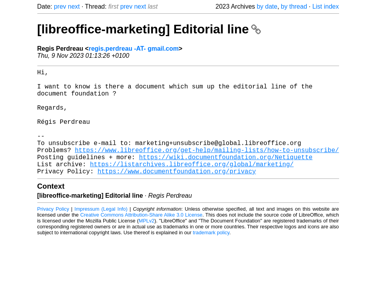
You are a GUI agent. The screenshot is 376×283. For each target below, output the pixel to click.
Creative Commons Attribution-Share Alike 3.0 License (141, 238)
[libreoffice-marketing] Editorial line (149, 29)
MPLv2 (146, 244)
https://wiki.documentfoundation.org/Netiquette (226, 177)
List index (325, 6)
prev (60, 6)
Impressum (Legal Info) (101, 232)
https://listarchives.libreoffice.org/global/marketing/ (191, 186)
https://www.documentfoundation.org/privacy (176, 194)
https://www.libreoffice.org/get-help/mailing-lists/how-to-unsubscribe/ (207, 168)
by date (267, 6)
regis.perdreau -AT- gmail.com (134, 48)
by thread (294, 6)
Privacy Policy (53, 232)
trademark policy (211, 256)
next (74, 6)
